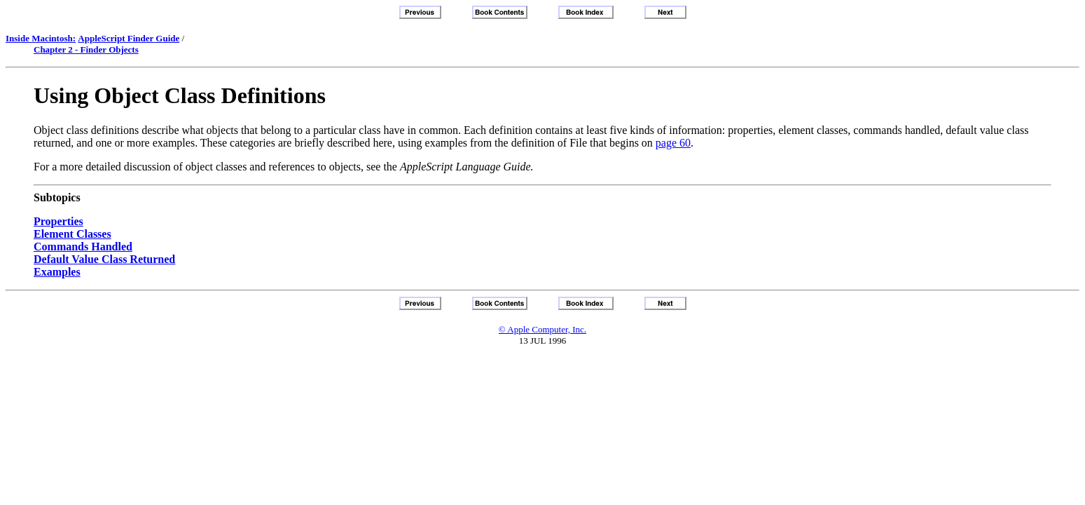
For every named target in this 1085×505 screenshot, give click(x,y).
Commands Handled (83, 246)
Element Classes (72, 234)
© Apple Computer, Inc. (542, 329)
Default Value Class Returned (104, 259)
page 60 (673, 143)
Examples (57, 272)
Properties (58, 221)
